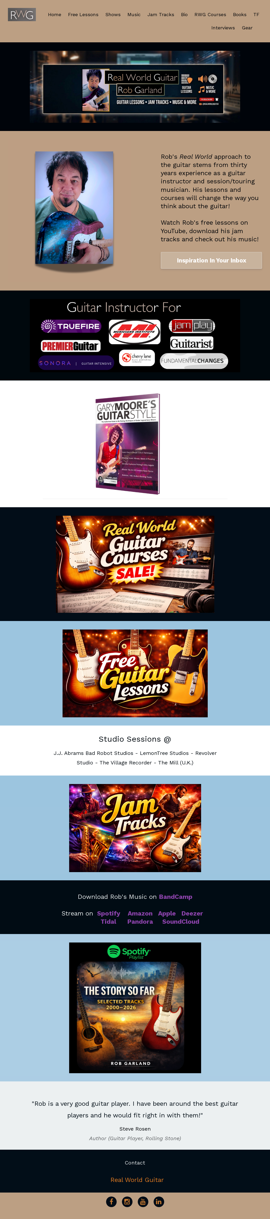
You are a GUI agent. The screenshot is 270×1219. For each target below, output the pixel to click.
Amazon (140, 913)
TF (256, 14)
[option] (135, 1115)
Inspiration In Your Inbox (211, 260)
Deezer (192, 913)
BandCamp (175, 896)
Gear (247, 27)
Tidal (108, 921)
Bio (184, 14)
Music (134, 14)
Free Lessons (83, 14)
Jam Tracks (161, 14)
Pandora (140, 921)
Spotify (108, 913)
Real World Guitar (137, 1180)
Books (240, 14)
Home (54, 14)
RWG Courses (210, 14)
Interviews (223, 27)
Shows (113, 14)
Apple (167, 913)
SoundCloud (180, 921)
